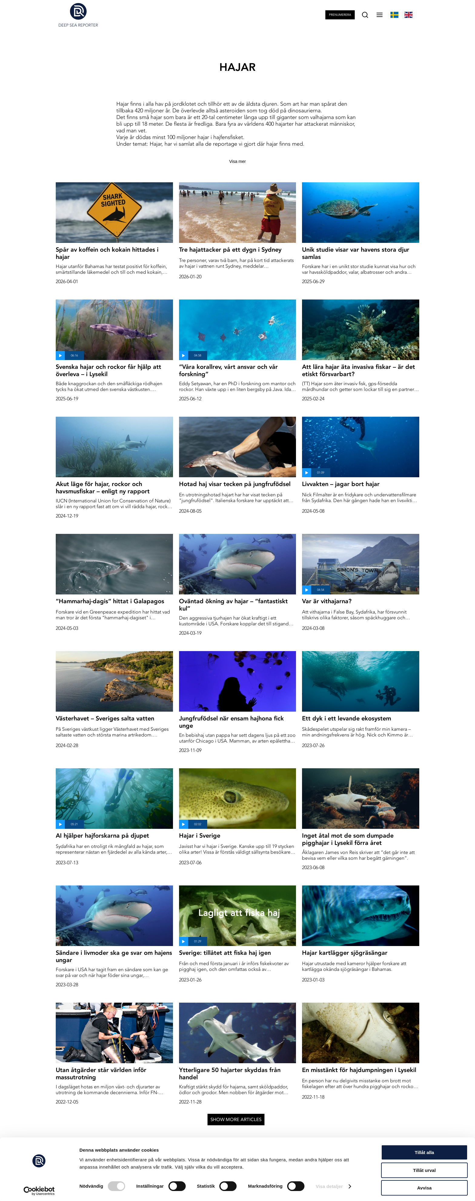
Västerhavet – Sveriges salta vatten (105, 718)
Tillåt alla (424, 1150)
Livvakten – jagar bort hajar (341, 484)
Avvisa (424, 1186)
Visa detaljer (329, 1184)
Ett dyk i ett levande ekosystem (346, 718)
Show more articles (236, 1119)
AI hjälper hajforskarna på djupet (102, 835)
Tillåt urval (424, 1168)
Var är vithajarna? (326, 601)
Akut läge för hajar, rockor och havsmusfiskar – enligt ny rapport (103, 487)
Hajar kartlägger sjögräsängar (344, 952)
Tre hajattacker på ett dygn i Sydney (230, 249)
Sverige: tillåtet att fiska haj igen (225, 952)
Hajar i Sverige (199, 835)
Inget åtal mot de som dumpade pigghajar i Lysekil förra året (348, 839)
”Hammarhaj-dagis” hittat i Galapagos (110, 601)
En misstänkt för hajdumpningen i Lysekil (359, 1070)
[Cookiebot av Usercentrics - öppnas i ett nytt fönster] (39, 1189)
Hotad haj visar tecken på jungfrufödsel (235, 484)
